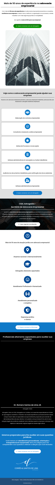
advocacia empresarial (14, 99)
